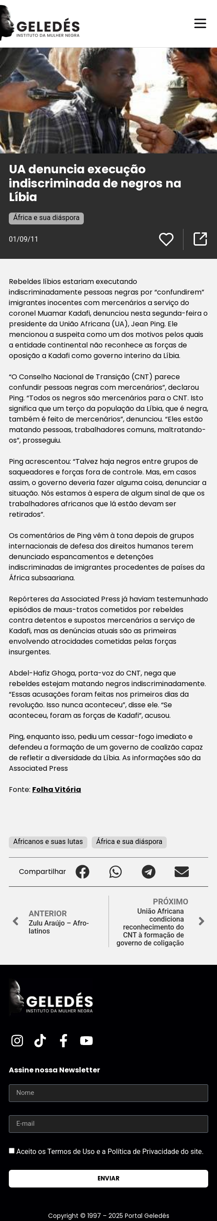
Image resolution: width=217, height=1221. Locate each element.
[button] (82, 872)
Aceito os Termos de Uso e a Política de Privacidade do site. (110, 1151)
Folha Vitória (56, 789)
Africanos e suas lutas (48, 841)
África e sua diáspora (46, 217)
